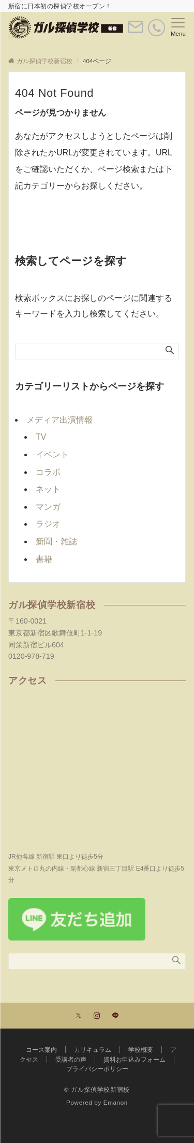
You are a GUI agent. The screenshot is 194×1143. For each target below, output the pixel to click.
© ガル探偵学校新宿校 (97, 1089)
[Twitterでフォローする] (78, 1015)
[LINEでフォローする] (115, 1015)
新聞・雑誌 (56, 541)
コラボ (48, 472)
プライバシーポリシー (97, 1068)
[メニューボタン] (178, 27)
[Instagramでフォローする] (97, 1015)
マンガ (48, 506)
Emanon (115, 1102)
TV (41, 436)
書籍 (44, 559)
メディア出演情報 (59, 419)
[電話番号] (156, 27)
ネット (48, 489)
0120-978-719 (31, 656)
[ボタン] (135, 31)
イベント (52, 454)
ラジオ (48, 523)
